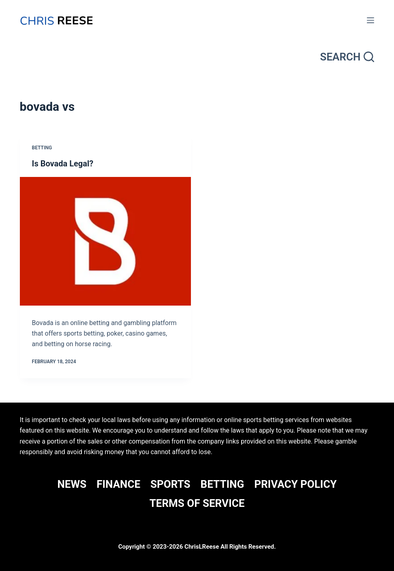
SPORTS (170, 484)
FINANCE (118, 484)
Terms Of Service (197, 503)
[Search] (347, 57)
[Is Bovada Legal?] (105, 241)
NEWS (71, 484)
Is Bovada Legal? (63, 163)
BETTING (222, 484)
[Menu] (370, 20)
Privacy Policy (295, 484)
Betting (42, 148)
